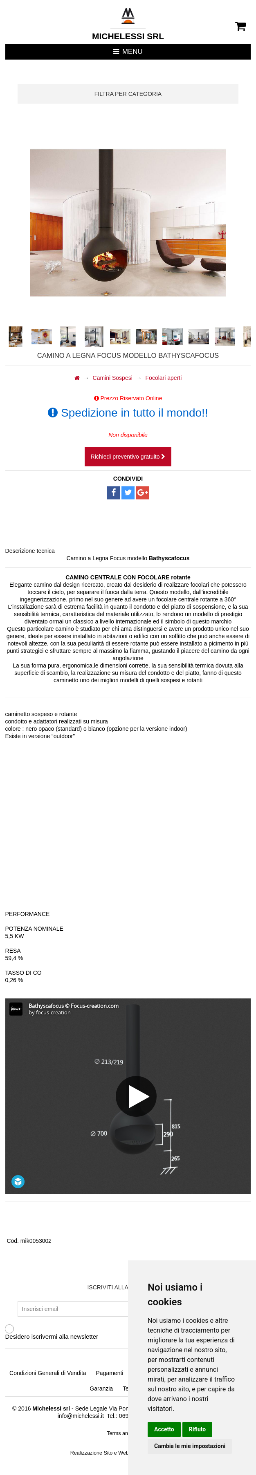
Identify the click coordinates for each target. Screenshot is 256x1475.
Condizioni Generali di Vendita (47, 1373)
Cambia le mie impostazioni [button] (189, 1446)
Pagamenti (110, 1373)
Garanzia (101, 1388)
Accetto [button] (164, 1429)
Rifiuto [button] (197, 1429)
